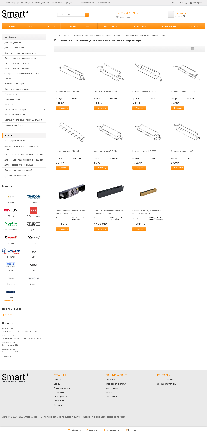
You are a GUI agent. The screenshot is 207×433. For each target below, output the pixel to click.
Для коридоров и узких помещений (20, 165)
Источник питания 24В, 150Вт (144, 91)
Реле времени (10, 94)
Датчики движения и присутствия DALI (21, 147)
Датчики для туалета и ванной (18, 170)
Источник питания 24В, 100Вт (68, 91)
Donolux (8, 135)
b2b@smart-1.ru (104, 2)
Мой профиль (111, 388)
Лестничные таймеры (14, 84)
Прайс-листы (169, 26)
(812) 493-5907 (57, 2)
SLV (6, 130)
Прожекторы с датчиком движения (20, 58)
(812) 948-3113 (71, 2)
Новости (31, 26)
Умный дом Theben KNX (15, 114)
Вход (183, 2)
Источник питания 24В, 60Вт (182, 151)
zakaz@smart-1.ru (87, 2)
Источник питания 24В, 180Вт (68, 151)
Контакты (194, 26)
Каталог (11, 26)
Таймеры (8, 78)
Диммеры (8, 104)
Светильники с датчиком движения (20, 53)
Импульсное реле (12, 99)
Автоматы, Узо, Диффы (15, 109)
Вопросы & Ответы (79, 26)
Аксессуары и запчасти (14, 140)
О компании (110, 26)
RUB (173, 2)
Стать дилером (140, 26)
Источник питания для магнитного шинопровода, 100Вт (70, 212)
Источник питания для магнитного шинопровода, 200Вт (108, 212)
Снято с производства (16, 176)
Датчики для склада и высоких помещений (23, 160)
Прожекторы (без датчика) (16, 68)
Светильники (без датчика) (16, 63)
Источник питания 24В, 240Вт (106, 151)
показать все (7, 300)
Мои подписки (111, 396)
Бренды (51, 26)
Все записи (6, 356)
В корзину (62, 108)
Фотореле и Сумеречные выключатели (21, 73)
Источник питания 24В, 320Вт (144, 151)
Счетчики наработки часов (16, 89)
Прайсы (108, 392)
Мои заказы (110, 379)
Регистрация (196, 2)
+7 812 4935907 (127, 13)
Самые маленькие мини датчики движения (23, 154)
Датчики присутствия (14, 47)
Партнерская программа (116, 384)
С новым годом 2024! (10, 345)
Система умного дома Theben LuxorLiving (23, 120)
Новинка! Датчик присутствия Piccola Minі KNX (21, 338)
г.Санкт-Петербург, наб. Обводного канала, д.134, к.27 (26, 2)
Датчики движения (12, 42)
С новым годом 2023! (10, 352)
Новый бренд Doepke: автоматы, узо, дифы (20, 331)
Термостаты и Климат (14, 125)
